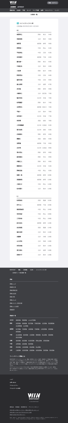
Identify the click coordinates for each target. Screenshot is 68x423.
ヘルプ (11, 379)
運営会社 (12, 407)
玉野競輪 (18, 344)
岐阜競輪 (25, 335)
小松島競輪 (25, 347)
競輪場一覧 (13, 287)
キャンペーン (49, 10)
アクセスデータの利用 (15, 388)
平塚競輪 (37, 329)
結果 (42, 10)
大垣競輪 (32, 335)
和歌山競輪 (39, 340)
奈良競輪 (24, 340)
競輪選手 (12, 309)
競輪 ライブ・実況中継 (16, 303)
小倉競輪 (18, 350)
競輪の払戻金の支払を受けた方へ (17, 414)
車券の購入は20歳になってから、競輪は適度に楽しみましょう (24, 410)
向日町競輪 (31, 340)
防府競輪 (30, 344)
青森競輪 (24, 320)
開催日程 (12, 10)
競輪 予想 (12, 296)
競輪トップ (13, 284)
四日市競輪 (19, 337)
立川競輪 (25, 326)
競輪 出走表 (13, 293)
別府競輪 (45, 350)
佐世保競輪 (39, 350)
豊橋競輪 (38, 335)
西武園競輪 (51, 323)
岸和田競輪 (46, 340)
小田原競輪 (44, 329)
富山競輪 (44, 335)
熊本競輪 (51, 350)
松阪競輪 (50, 335)
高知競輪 (32, 347)
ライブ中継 (36, 10)
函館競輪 (18, 320)
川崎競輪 (30, 329)
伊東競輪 (50, 329)
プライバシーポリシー (33, 407)
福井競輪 (18, 340)
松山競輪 (38, 347)
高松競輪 (18, 347)
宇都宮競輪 (38, 323)
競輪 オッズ (13, 300)
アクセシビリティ (14, 385)
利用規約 (17, 407)
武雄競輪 (32, 350)
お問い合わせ (13, 382)
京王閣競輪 (19, 326)
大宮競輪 (44, 323)
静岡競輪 (18, 331)
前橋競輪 (24, 323)
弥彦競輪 (18, 323)
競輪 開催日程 (13, 290)
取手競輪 (30, 323)
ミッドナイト (58, 10)
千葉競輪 (24, 329)
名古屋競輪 (19, 335)
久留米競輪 (25, 350)
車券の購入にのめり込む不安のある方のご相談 (21, 412)
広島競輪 (24, 344)
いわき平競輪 (32, 320)
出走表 (18, 10)
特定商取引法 (24, 407)
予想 (23, 10)
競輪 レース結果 (14, 306)
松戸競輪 (18, 329)
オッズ (29, 10)
